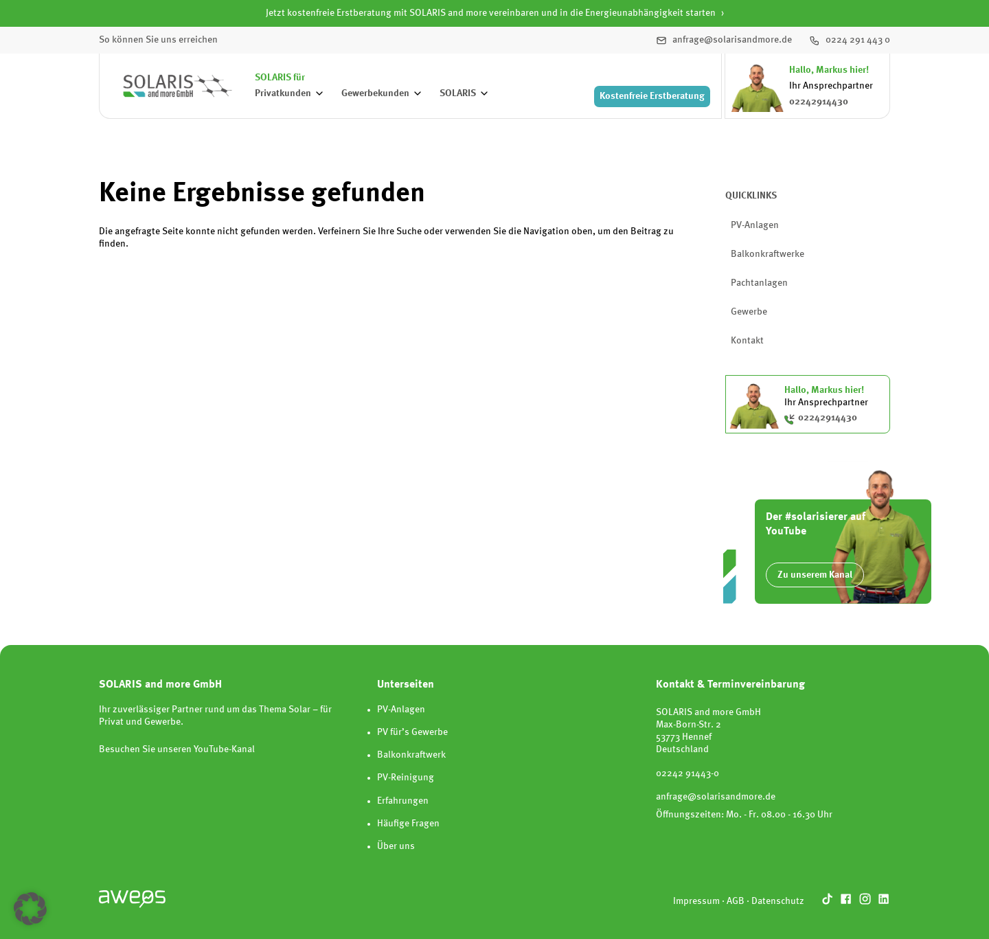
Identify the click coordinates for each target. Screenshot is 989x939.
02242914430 (818, 101)
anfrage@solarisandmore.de (715, 797)
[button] (30, 909)
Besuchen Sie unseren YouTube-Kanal (177, 749)
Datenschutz (777, 901)
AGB (735, 901)
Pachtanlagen (759, 283)
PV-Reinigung (405, 777)
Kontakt (747, 341)
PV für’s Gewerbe (412, 732)
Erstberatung (652, 96)
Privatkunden (283, 93)
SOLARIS (458, 93)
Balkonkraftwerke (767, 254)
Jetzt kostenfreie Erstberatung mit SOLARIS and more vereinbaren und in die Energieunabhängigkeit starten (491, 13)
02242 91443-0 (687, 773)
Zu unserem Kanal (814, 575)
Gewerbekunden (375, 93)
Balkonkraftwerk (411, 755)
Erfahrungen (403, 801)
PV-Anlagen (755, 225)
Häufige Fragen (408, 823)
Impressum (696, 901)
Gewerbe (749, 312)
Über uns (396, 846)
